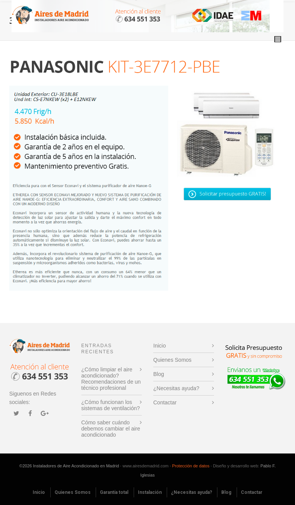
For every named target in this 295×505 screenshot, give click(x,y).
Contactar (165, 402)
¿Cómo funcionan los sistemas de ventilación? (110, 405)
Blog (158, 374)
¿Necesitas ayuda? (176, 388)
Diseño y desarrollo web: (236, 466)
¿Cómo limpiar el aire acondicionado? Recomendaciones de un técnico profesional (111, 378)
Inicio (159, 346)
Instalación (150, 492)
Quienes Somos (172, 360)
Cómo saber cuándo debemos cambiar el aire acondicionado (110, 428)
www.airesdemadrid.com (146, 466)
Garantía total (114, 492)
